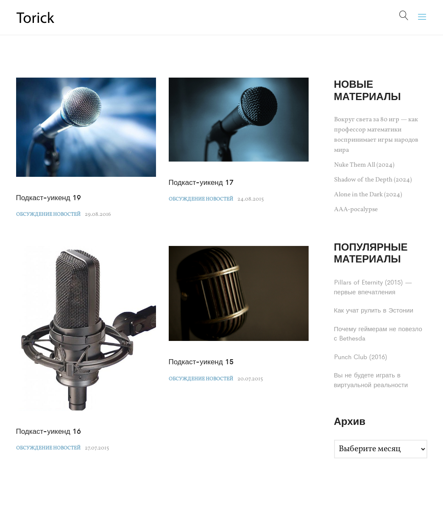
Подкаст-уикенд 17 (201, 182)
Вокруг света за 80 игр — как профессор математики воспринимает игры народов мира (376, 135)
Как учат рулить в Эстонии (373, 309)
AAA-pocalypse (356, 209)
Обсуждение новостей (48, 214)
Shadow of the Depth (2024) (373, 180)
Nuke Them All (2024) (364, 165)
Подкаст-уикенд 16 (48, 431)
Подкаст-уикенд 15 (201, 361)
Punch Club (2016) (360, 356)
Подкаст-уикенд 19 (48, 197)
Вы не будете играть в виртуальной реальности (371, 379)
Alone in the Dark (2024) (368, 194)
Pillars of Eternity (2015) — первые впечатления (373, 286)
